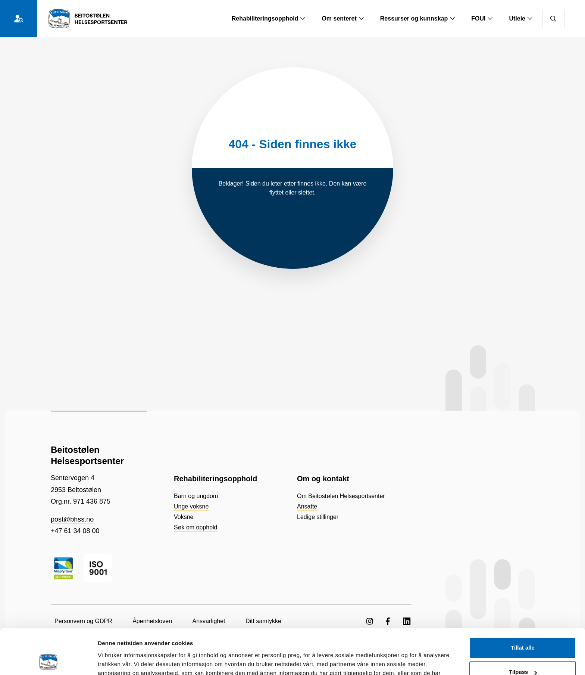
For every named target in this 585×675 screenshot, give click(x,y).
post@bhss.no (72, 519)
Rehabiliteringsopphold (269, 18)
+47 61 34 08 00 (75, 531)
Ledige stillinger (317, 517)
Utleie (521, 18)
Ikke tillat (523, 654)
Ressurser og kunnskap (417, 18)
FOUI (482, 18)
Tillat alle (523, 605)
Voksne (183, 517)
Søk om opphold (196, 527)
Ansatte (307, 506)
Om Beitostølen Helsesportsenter (341, 496)
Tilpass (523, 629)
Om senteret (343, 18)
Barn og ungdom (196, 496)
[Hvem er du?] (18, 18)
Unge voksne (191, 506)
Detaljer (108, 660)
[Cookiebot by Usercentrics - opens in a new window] (48, 660)
